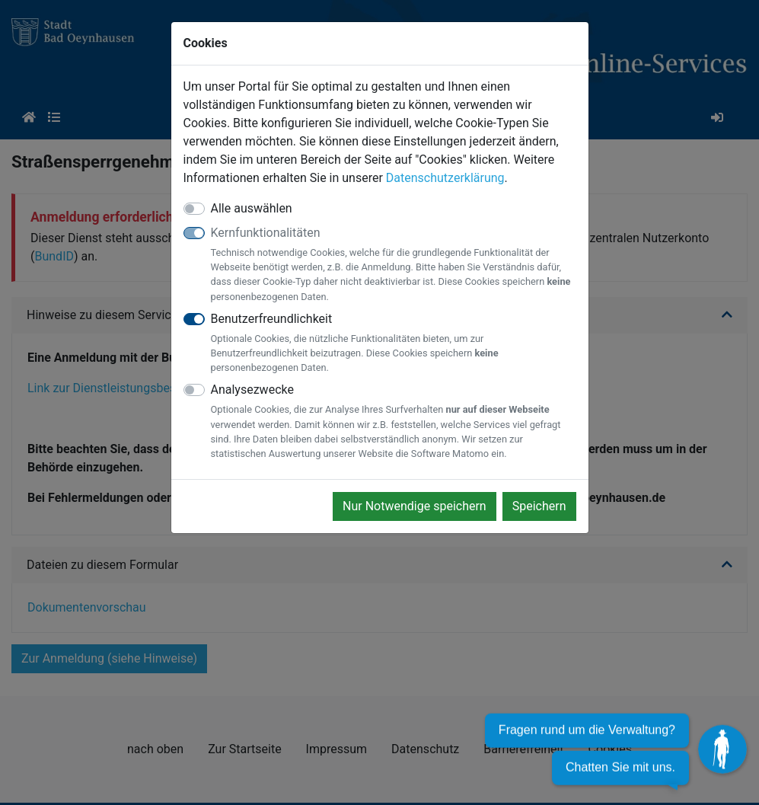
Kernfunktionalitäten (393, 264)
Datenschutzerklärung (445, 178)
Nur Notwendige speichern (414, 506)
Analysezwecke (393, 421)
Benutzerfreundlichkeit (393, 343)
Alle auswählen (251, 208)
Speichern (539, 506)
